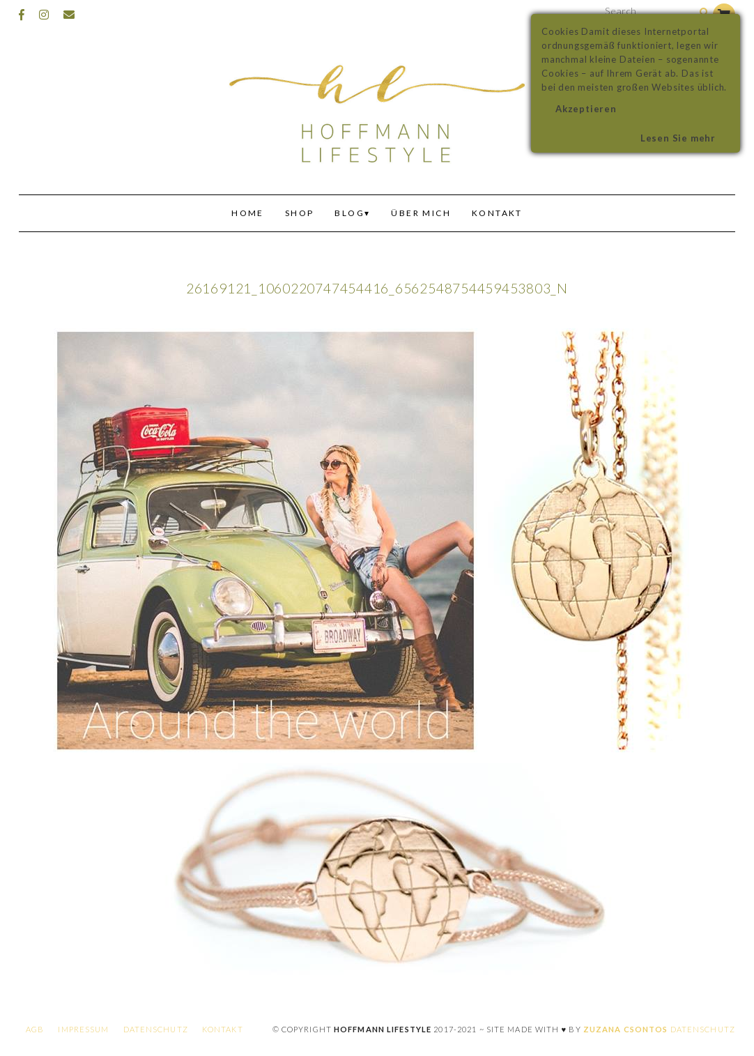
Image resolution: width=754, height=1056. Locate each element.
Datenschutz (155, 1029)
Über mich (421, 213)
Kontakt (497, 213)
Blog (349, 213)
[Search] (704, 12)
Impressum (83, 1029)
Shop (299, 213)
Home (247, 213)
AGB (35, 1029)
